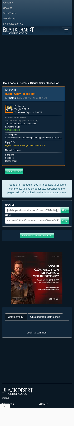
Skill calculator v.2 (13, 23)
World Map (9, 18)
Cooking (7, 7)
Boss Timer (9, 13)
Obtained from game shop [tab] (45, 316)
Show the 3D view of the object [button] (37, 235)
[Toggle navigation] (66, 31)
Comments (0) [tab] (16, 316)
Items (23, 82)
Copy (64, 210)
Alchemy (8, 2)
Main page (9, 82)
